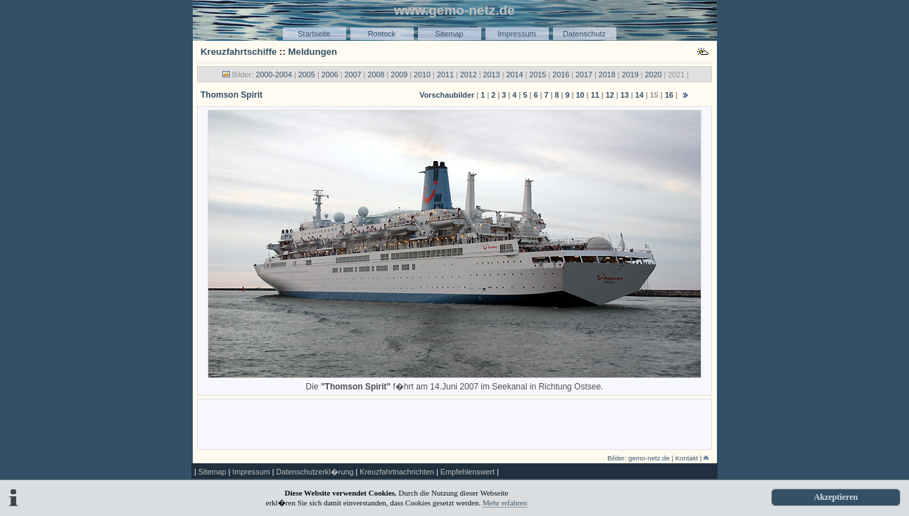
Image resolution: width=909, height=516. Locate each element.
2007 (353, 74)
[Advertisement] (454, 423)
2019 (630, 74)
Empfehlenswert (467, 471)
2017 (584, 74)
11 (595, 95)
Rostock (382, 34)
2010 (422, 74)
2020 (653, 74)
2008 (375, 74)
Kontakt (687, 458)
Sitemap (449, 34)
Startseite (314, 34)
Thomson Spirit (231, 95)
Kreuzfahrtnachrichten (397, 471)
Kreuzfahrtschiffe (238, 51)
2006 (330, 74)
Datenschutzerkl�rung (314, 471)
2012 (468, 74)
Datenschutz (584, 34)
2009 (398, 74)
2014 (514, 74)
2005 (306, 74)
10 (580, 95)
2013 (491, 74)
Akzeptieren (836, 497)
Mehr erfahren (505, 502)
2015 (537, 74)
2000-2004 (273, 74)
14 (639, 95)
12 (610, 95)
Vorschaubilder (446, 95)
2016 (560, 74)
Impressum (516, 34)
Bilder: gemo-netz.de (638, 458)
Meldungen (313, 51)
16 (669, 95)
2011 (445, 74)
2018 (607, 74)
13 (625, 95)
